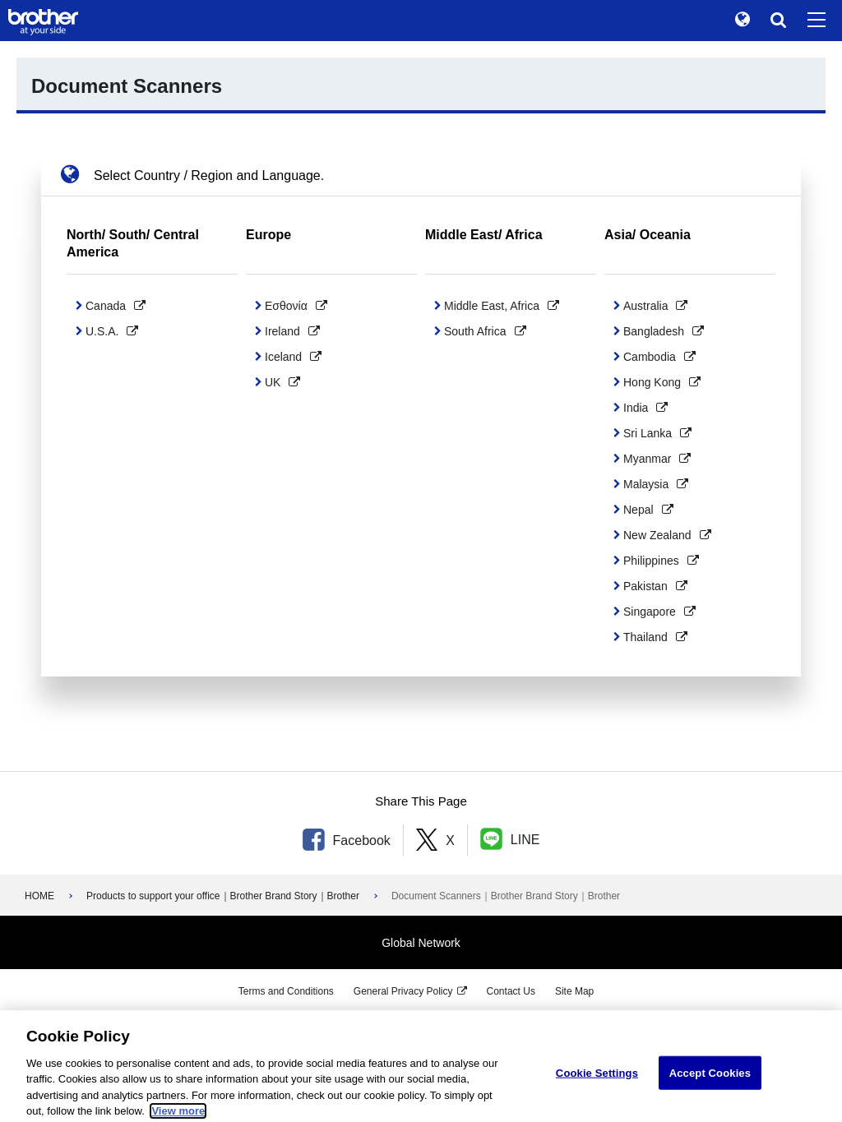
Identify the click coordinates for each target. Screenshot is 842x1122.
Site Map (574, 991)
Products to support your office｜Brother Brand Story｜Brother (222, 896)
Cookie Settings (597, 1088)
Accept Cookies (710, 1088)
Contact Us (511, 991)
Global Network (421, 942)
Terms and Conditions (286, 991)
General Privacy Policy (403, 991)
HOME (39, 896)
